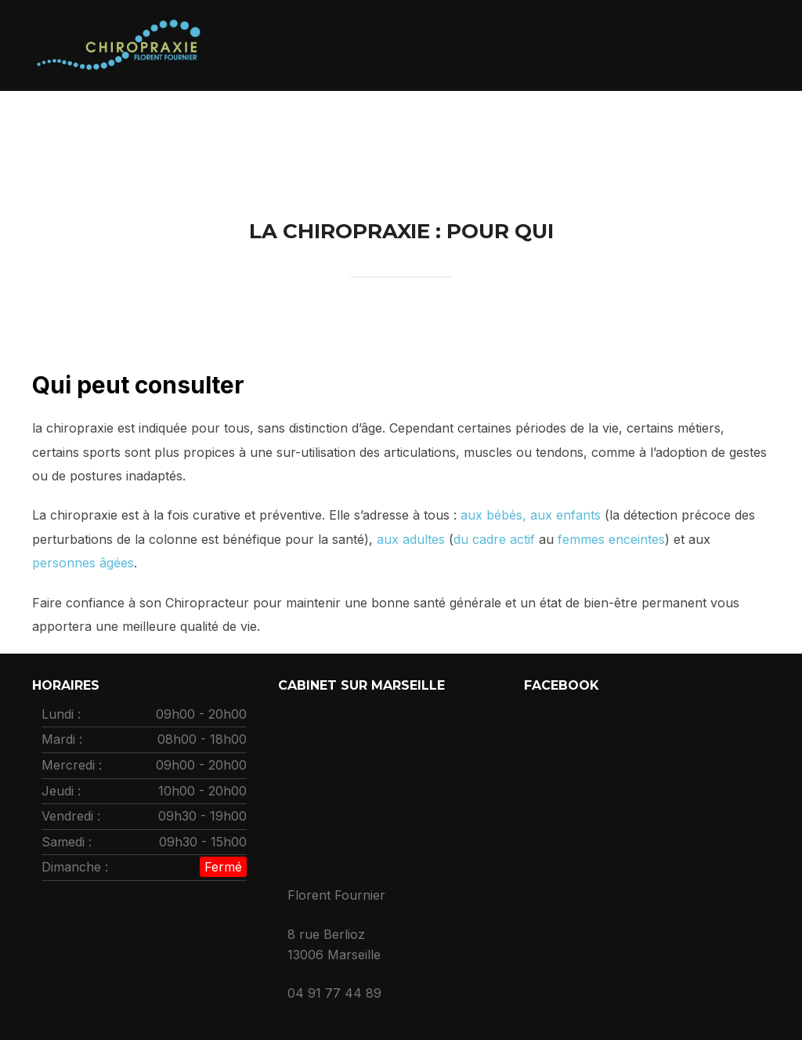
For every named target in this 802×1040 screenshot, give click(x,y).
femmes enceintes (609, 539)
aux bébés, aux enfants (529, 515)
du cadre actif (494, 539)
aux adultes (411, 539)
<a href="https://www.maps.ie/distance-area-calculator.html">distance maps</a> (385, 783)
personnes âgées (83, 563)
